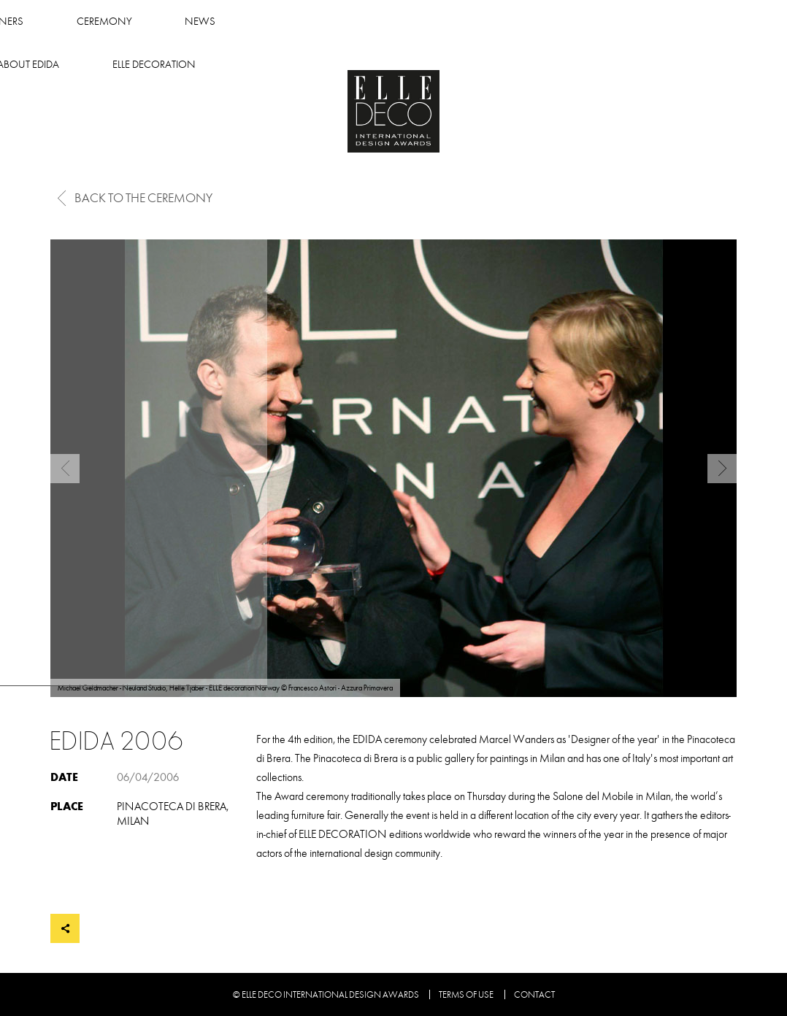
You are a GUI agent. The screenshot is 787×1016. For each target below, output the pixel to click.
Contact (534, 995)
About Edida (497, 21)
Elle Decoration (622, 21)
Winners (197, 21)
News (398, 21)
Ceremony (301, 21)
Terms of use (466, 995)
